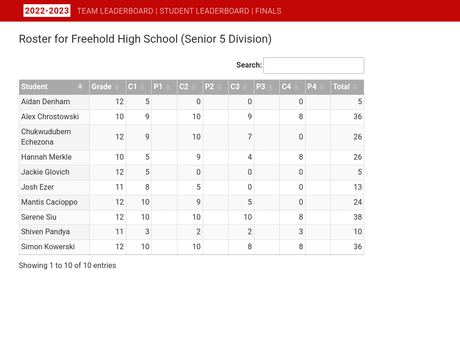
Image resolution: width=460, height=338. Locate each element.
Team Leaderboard (115, 11)
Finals (268, 11)
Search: (249, 65)
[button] (81, 87)
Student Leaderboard (204, 11)
